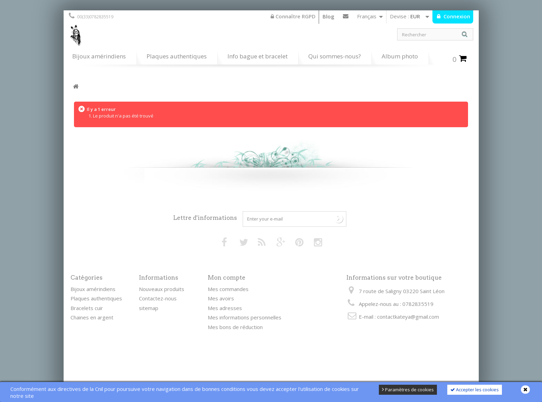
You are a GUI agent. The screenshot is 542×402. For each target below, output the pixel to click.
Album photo (400, 56)
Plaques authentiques (177, 56)
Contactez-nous (346, 17)
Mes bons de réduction (235, 327)
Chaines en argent (92, 317)
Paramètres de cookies (408, 389)
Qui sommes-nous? (334, 56)
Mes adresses (225, 308)
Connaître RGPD (293, 16)
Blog (328, 16)
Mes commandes (228, 289)
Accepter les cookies (474, 389)
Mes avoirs (221, 298)
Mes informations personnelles (244, 317)
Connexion (456, 16)
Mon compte (226, 277)
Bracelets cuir (87, 308)
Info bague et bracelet (257, 56)
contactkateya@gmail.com (408, 316)
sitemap (148, 308)
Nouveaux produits (161, 289)
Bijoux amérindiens (99, 56)
